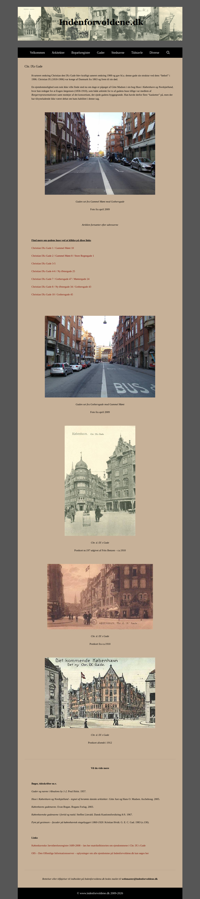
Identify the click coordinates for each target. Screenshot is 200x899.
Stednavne (117, 52)
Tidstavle (137, 52)
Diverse (154, 52)
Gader (100, 52)
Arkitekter (58, 52)
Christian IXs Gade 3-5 (44, 263)
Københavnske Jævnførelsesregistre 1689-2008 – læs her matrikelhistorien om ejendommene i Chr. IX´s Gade (89, 845)
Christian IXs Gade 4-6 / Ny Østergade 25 (53, 271)
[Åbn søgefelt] (168, 52)
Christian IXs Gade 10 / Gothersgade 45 (52, 294)
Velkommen (37, 52)
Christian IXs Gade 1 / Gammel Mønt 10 (53, 248)
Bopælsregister (80, 52)
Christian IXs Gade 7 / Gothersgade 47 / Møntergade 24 (60, 279)
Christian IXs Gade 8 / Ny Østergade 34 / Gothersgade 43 (61, 286)
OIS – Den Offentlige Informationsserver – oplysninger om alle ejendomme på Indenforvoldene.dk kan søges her (90, 853)
